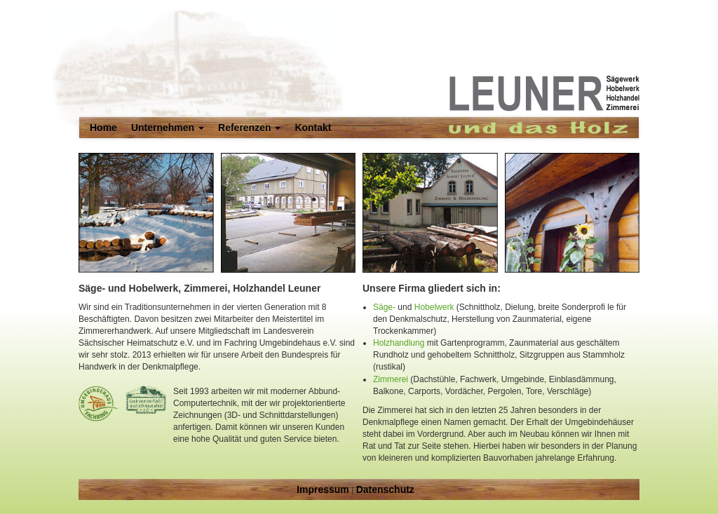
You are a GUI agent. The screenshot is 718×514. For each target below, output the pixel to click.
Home (103, 127)
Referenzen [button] (249, 127)
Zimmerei (390, 379)
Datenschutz (385, 489)
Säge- (384, 307)
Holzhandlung (398, 343)
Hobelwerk (434, 307)
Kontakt (312, 127)
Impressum (323, 489)
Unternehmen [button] (167, 127)
